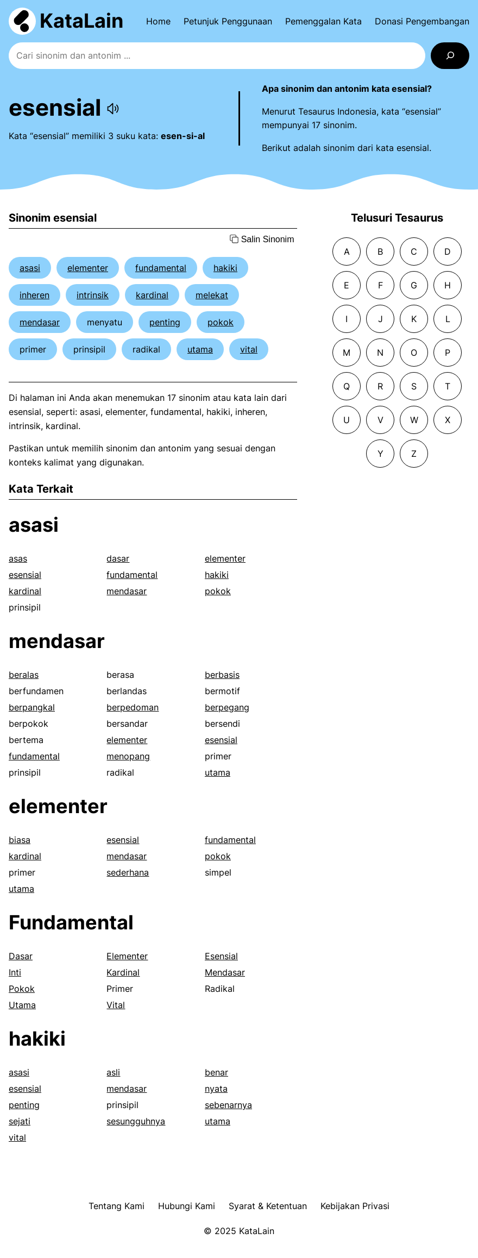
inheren (34, 295)
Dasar (21, 956)
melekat (212, 295)
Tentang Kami (116, 1205)
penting (164, 322)
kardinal (152, 295)
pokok (220, 322)
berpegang (227, 707)
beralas (24, 674)
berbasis (222, 674)
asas (18, 558)
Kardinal (123, 972)
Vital (115, 1004)
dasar (117, 558)
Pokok (22, 988)
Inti (15, 972)
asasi (30, 267)
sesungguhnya (135, 1121)
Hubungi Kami (186, 1205)
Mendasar (225, 972)
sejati (19, 1121)
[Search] (450, 55)
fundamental (160, 267)
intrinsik (93, 295)
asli (113, 1072)
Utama (22, 1004)
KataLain (81, 21)
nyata (216, 1088)
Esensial (221, 956)
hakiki (225, 267)
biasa (19, 839)
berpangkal (32, 707)
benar (216, 1072)
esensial (25, 574)
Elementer (127, 956)
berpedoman (132, 707)
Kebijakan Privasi (354, 1205)
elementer (87, 267)
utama (200, 349)
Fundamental (71, 922)
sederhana (127, 872)
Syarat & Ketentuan (268, 1205)
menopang (128, 756)
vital (248, 349)
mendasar (40, 322)
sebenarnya (228, 1104)
